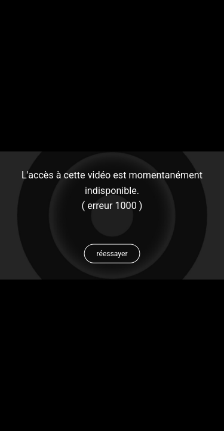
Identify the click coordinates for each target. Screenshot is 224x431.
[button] (112, 253)
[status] (112, 198)
